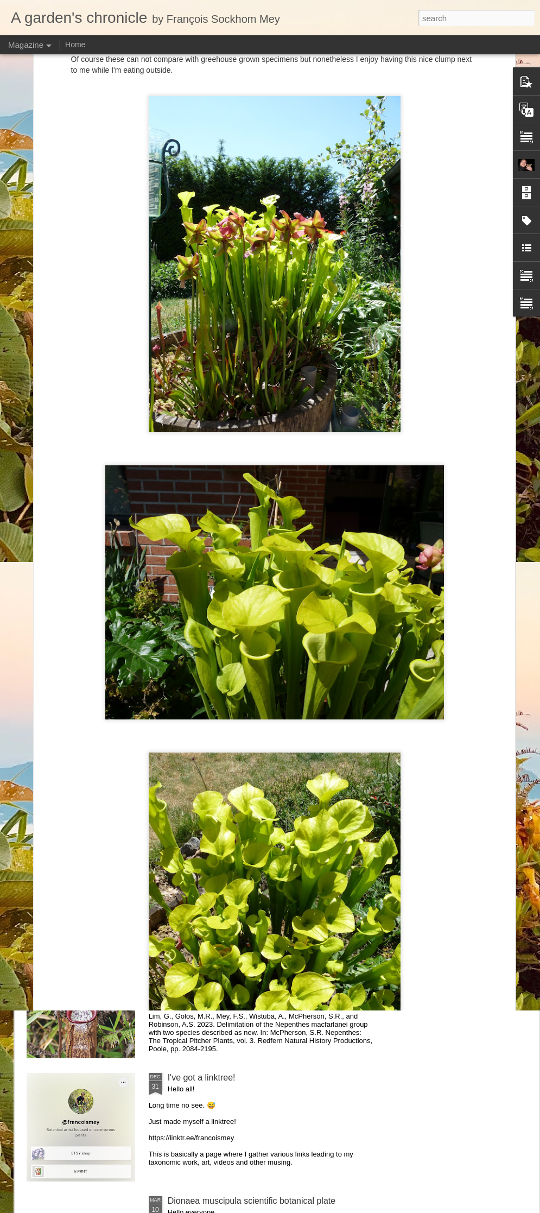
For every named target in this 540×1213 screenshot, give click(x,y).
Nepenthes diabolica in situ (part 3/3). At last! (474, 497)
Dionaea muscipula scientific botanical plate (252, 1200)
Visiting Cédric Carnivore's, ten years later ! (344, 502)
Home (75, 44)
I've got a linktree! (202, 1077)
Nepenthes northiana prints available (238, 584)
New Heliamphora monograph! (208, 497)
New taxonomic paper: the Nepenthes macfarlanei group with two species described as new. (264, 959)
